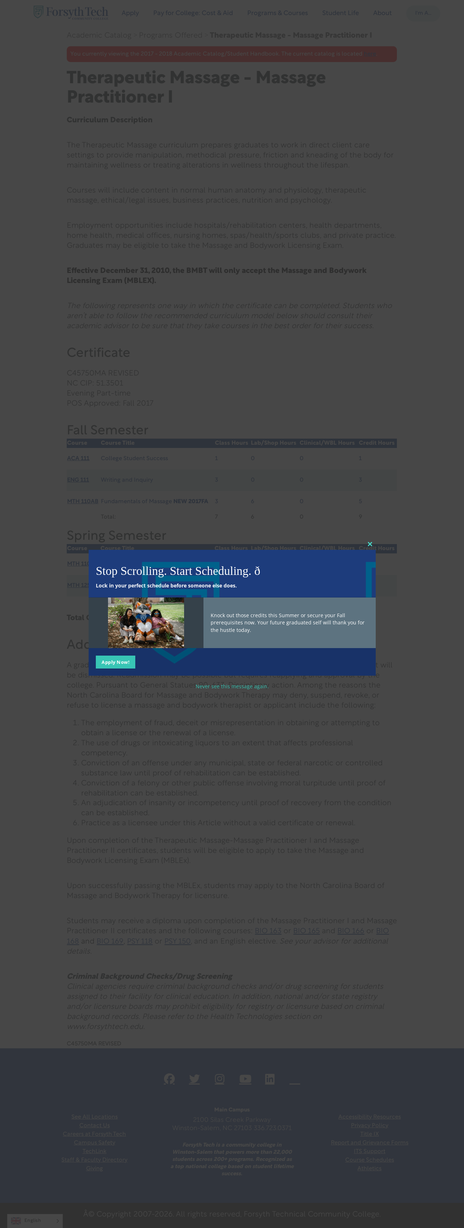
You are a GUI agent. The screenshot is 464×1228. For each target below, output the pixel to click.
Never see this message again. (232, 686)
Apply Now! (116, 661)
